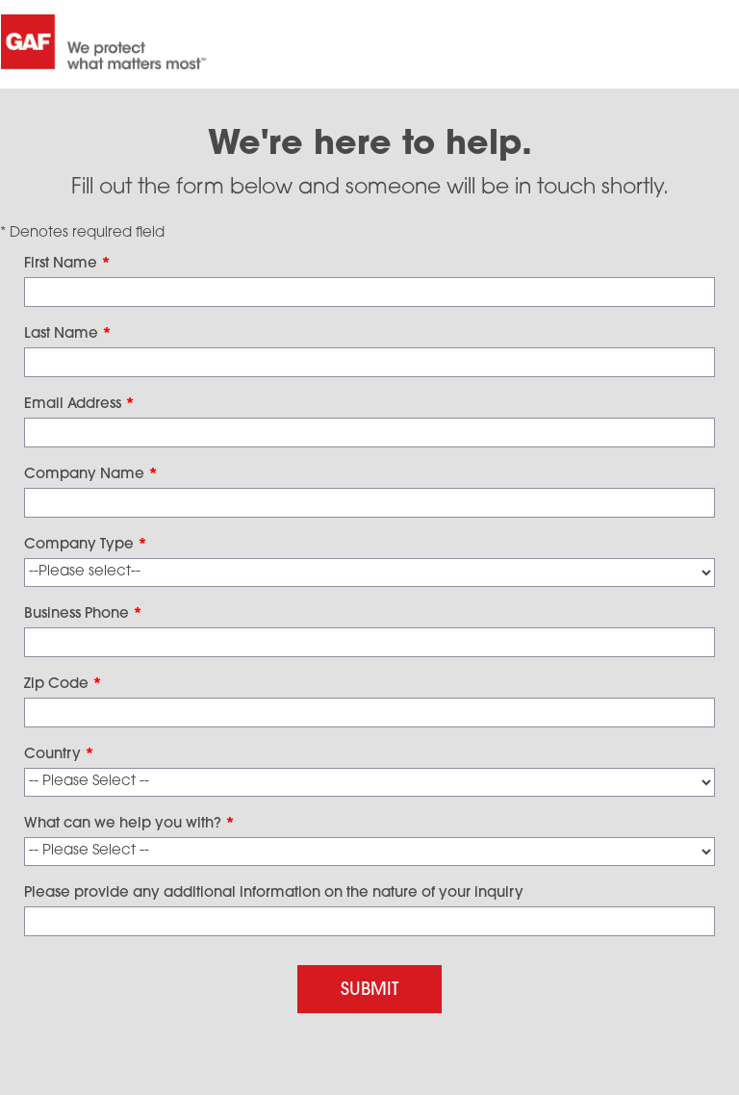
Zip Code (63, 684)
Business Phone (83, 614)
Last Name (68, 334)
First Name (67, 264)
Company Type (85, 545)
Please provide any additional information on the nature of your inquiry (273, 893)
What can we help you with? (129, 824)
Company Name (91, 475)
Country (59, 755)
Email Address (79, 404)
